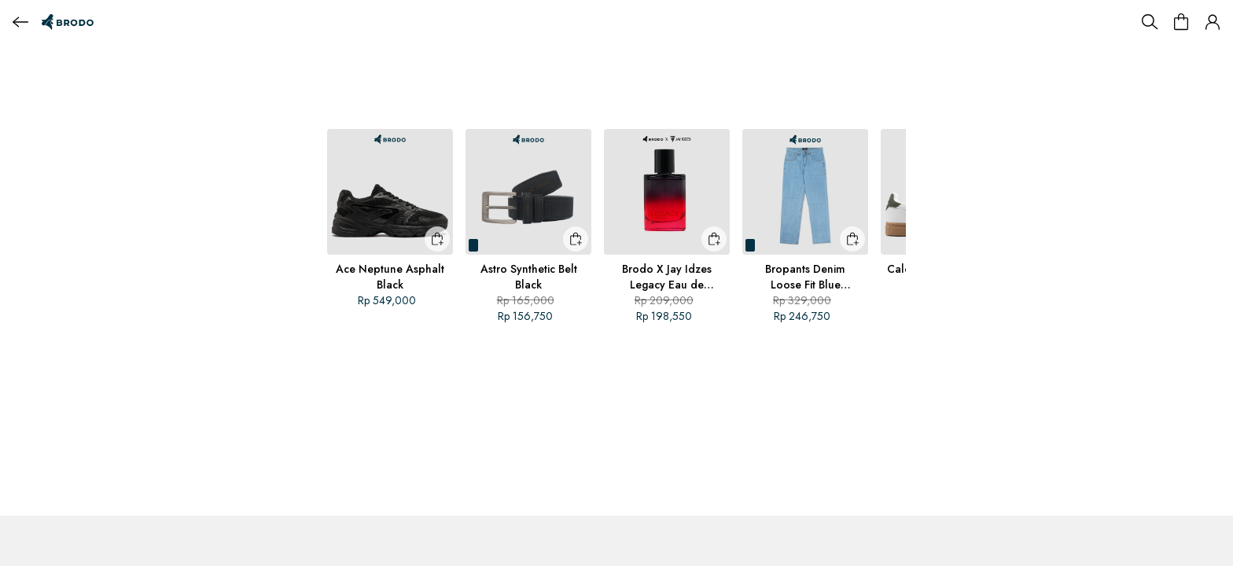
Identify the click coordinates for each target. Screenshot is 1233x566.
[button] (1212, 22)
